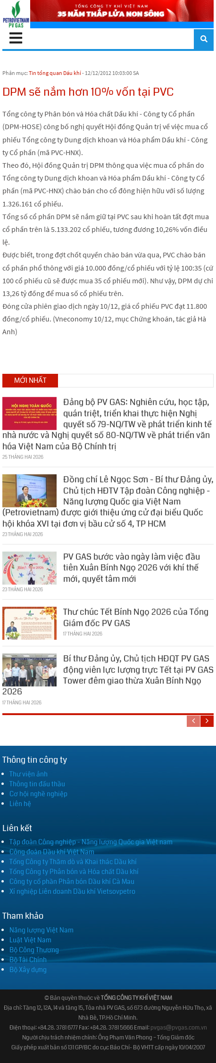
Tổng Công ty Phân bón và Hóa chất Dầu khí (74, 871)
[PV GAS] (16, 14)
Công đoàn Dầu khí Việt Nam (51, 852)
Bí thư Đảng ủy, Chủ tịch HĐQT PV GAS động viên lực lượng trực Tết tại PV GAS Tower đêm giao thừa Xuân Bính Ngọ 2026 (108, 672)
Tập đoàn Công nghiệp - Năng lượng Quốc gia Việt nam (91, 842)
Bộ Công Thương (34, 950)
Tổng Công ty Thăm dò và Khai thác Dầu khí (73, 861)
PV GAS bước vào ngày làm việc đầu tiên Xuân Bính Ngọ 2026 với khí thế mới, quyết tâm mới (131, 565)
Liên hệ (20, 803)
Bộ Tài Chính (28, 959)
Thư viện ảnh (28, 774)
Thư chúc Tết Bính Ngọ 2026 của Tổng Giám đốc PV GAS (135, 614)
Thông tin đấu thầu (37, 784)
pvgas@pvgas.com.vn (178, 1028)
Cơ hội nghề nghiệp (38, 794)
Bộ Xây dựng (28, 969)
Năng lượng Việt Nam (41, 930)
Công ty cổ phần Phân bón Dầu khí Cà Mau (71, 881)
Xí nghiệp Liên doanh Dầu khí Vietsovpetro (72, 891)
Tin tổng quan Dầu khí (55, 72)
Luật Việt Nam (30, 940)
